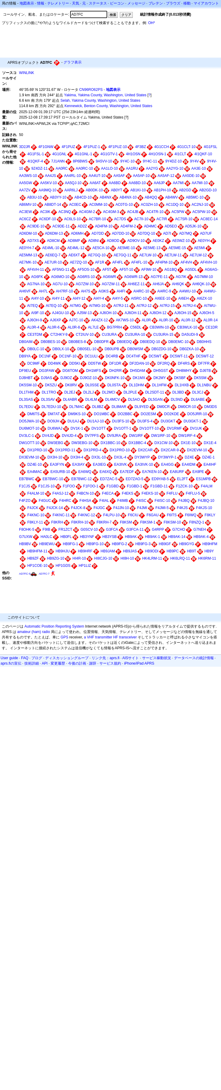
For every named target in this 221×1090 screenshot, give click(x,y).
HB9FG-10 (95, 544)
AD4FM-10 (103, 226)
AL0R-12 (188, 320)
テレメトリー (58, 3)
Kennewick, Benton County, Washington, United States (108, 106)
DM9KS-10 (77, 414)
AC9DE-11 (61, 226)
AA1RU (132, 168)
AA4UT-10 (97, 176)
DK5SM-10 (28, 385)
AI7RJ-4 (189, 306)
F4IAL (104, 501)
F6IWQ (190, 515)
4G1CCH (161, 147)
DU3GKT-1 (192, 421)
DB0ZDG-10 (161, 349)
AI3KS (103, 291)
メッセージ (136, 3)
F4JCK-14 (55, 508)
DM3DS (210, 407)
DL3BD (178, 392)
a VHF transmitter (98, 637)
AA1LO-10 (109, 168)
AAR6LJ (71, 190)
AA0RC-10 (84, 168)
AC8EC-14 (209, 219)
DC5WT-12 (205, 356)
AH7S (85, 291)
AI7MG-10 (97, 306)
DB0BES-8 (77, 342)
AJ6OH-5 (206, 313)
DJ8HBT (26, 378)
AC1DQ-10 (175, 204)
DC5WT (155, 356)
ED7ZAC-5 (108, 479)
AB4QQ (151, 197)
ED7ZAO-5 (134, 479)
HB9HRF (85, 551)
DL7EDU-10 (51, 407)
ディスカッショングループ (67, 658)
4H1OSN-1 (158, 154)
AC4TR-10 (154, 212)
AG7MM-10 (204, 277)
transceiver (128, 637)
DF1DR (115, 363)
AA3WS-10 (28, 176)
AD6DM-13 (54, 233)
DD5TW (94, 363)
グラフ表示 (73, 62)
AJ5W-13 (84, 313)
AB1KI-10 (138, 190)
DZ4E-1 (208, 457)
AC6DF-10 (47, 219)
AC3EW (25, 212)
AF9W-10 (148, 269)
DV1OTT (99, 428)
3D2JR (24, 147)
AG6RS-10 (86, 277)
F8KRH (57, 522)
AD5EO (171, 226)
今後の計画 (77, 663)
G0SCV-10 (89, 529)
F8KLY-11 (35, 522)
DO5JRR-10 (197, 414)
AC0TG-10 (123, 204)
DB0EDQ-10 (150, 342)
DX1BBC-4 (137, 443)
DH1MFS (93, 371)
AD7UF (206, 233)
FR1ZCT (65, 529)
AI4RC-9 (164, 291)
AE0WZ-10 (181, 241)
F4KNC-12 (86, 515)
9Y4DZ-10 (173, 161)
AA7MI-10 (200, 183)
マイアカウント (206, 3)
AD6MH (77, 233)
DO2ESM (148, 414)
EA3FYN (57, 464)
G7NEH (199, 529)
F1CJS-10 (46, 486)
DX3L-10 (99, 457)
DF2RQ (163, 363)
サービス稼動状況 (156, 658)
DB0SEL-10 (86, 349)
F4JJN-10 (121, 508)
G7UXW (25, 537)
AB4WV (171, 197)
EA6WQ (84, 472)
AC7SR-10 (183, 219)
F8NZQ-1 (196, 522)
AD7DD (98, 233)
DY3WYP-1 (167, 457)
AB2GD (185, 190)
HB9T (191, 551)
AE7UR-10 (53, 262)
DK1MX (139, 378)
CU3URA (109, 334)
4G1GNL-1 (83, 154)
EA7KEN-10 (152, 472)
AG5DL (191, 269)
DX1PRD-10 (37, 450)
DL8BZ (97, 407)
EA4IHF (210, 464)
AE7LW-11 (173, 255)
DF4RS (184, 363)
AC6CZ (25, 219)
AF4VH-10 (208, 262)
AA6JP (159, 183)
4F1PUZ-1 (91, 147)
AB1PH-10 (162, 190)
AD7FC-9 (24, 573)
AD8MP (74, 241)
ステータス (98, 3)
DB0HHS (204, 342)
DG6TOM (70, 371)
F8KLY (210, 515)
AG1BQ (170, 269)
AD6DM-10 (28, 233)
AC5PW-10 (201, 212)
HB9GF (165, 544)
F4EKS (127, 493)
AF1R (99, 262)
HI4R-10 (79, 558)
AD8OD (113, 241)
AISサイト (130, 658)
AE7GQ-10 (97, 255)
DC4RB (112, 356)
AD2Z (82, 226)
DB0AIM (26, 342)
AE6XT (74, 255)
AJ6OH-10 (108, 313)
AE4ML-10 (50, 248)
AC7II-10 (141, 219)
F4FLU (172, 493)
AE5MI (199, 248)
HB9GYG (186, 544)
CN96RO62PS (91, 90)
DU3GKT (168, 421)
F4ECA (108, 493)
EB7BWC (26, 479)
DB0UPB (111, 349)
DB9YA (24, 356)
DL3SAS (26, 399)
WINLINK (26, 73)
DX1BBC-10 (110, 443)
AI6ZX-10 (204, 298)
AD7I (167, 233)
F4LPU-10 (111, 515)
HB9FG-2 (119, 544)
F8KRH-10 (80, 522)
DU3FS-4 (144, 421)
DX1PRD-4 (92, 450)
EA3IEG (99, 464)
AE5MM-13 (28, 255)
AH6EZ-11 (136, 284)
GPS (64, 637)
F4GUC (45, 501)
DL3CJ (197, 392)
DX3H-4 (76, 457)
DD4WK (54, 363)
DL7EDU (26, 407)
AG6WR (109, 277)
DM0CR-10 (187, 407)
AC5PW (177, 212)
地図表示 (27, 3)
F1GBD (113, 486)
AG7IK (181, 277)
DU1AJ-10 (95, 421)
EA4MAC (34, 472)
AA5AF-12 (166, 176)
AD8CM (53, 241)
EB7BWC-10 (52, 479)
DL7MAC (76, 407)
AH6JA (158, 284)
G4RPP (158, 529)
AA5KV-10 (48, 183)
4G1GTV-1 (108, 154)
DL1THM (26, 392)
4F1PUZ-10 (117, 147)
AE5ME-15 (177, 248)
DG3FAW (46, 371)
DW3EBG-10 (81, 443)
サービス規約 (110, 663)
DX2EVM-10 (197, 450)
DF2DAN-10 (139, 363)
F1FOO (69, 486)
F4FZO (24, 501)
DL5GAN (155, 399)
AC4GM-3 (111, 212)
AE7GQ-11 (122, 255)
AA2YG (152, 168)
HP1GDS (63, 566)
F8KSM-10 (172, 522)
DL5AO (134, 399)
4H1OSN (133, 154)
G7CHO (178, 529)
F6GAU (153, 515)
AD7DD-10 (120, 233)
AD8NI (93, 241)
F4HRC (65, 501)
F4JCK (33, 508)
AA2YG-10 (174, 168)
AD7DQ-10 (146, 233)
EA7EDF (127, 472)
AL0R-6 (53, 327)
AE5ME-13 (151, 248)
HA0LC (46, 537)
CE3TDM (34, 334)
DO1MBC (101, 414)
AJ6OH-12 (158, 313)
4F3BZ (140, 147)
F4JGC (99, 508)
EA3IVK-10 (144, 464)
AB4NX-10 (128, 197)
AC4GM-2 (87, 212)
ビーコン (117, 3)
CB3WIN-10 (159, 327)
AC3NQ (64, 212)
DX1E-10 (188, 443)
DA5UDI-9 (190, 334)
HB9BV (25, 544)
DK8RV (71, 385)
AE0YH (204, 241)
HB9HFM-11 (37, 551)
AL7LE (93, 327)
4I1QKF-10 (203, 154)
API (45, 663)
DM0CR (163, 407)
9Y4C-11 (150, 161)
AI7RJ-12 (143, 306)
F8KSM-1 (148, 522)
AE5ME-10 (126, 248)
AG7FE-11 (159, 277)
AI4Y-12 (79, 298)
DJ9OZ (66, 378)
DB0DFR (101, 342)
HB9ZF (33, 558)
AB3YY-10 (58, 197)
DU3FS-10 (120, 421)
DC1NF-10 (67, 356)
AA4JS (50, 176)
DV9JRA (114, 436)
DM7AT (54, 414)
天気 (75, 3)
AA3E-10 (198, 168)
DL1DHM (136, 385)
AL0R (146, 320)
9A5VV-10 (104, 161)
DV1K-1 (76, 428)
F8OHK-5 (26, 529)
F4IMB (122, 501)
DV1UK (196, 428)
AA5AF (119, 176)
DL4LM (91, 399)
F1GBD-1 (134, 486)
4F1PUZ (68, 147)
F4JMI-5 (162, 508)
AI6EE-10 (162, 298)
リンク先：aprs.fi (106, 658)
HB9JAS (130, 551)
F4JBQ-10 (206, 501)
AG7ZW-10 (85, 284)
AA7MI (178, 183)
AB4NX (105, 197)
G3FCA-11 (134, 529)
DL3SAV (48, 399)
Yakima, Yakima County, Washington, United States (105, 95)
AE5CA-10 (101, 248)
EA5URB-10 (60, 472)
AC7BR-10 (97, 219)
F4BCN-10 (85, 493)
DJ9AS (46, 378)
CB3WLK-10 (187, 327)
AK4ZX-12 (99, 320)
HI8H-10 (127, 558)
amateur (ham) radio (33, 632)
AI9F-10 (37, 313)
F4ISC (141, 501)
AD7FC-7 (44, 573)
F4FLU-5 (193, 493)
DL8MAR (119, 407)
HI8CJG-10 (103, 558)
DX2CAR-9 (170, 450)
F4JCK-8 (78, 508)
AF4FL (117, 262)
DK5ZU (51, 385)
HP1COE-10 (37, 566)
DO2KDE (171, 414)
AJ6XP (55, 320)
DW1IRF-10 (160, 436)
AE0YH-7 (26, 248)
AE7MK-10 (27, 262)
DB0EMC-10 (178, 342)
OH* (151, 23)
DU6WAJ (55, 428)
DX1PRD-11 (65, 450)
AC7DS (120, 219)
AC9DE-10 (35, 226)
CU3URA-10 (135, 334)
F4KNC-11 (61, 515)
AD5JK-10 (193, 226)
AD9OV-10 (136, 241)
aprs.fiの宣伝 (11, 663)
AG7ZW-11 (111, 284)
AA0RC (62, 168)
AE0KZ (158, 241)
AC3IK (45, 212)
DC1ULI (91, 356)
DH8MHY (183, 371)
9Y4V (194, 161)
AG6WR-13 (133, 277)
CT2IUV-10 (85, 334)
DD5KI (74, 363)
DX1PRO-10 (120, 450)
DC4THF (133, 356)
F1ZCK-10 (184, 486)
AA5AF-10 (141, 176)
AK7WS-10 (125, 320)
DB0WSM (135, 349)
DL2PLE (130, 392)
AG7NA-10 (36, 284)
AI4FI (121, 291)
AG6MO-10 (60, 277)
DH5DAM (137, 371)
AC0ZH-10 (149, 204)
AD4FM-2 (128, 226)
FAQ (24, 658)
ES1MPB (203, 479)
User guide (9, 658)
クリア (126, 15)
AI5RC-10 (139, 298)
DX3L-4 (120, 457)
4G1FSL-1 (35, 154)
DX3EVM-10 (29, 457)
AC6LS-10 (72, 219)
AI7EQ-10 (54, 306)
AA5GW (25, 183)
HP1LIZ (85, 566)
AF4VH (186, 262)
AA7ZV (24, 190)
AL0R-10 (166, 320)
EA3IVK (120, 464)
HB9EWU (46, 544)
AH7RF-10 (64, 291)
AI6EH (183, 298)
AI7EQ (32, 306)
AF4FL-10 (139, 262)
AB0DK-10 (94, 190)
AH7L (43, 291)
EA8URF (177, 472)
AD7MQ (185, 233)
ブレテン (155, 3)
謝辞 (92, 663)
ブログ (36, 658)
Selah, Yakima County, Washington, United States (100, 100)
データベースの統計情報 (194, 658)
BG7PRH (114, 327)
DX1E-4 (210, 443)
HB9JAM (108, 551)
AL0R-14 (211, 320)
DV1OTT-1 (122, 428)
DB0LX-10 (60, 349)
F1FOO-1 (90, 486)
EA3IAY (78, 464)
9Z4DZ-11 (39, 168)
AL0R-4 (33, 327)
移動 (187, 3)
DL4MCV (112, 399)
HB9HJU (63, 551)
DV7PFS (92, 436)
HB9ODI (151, 551)
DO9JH (53, 421)
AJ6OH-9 (34, 320)
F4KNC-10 (36, 515)
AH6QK (178, 284)
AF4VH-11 (35, 269)
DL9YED (142, 407)
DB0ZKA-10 (189, 349)
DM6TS (33, 414)
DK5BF (180, 378)
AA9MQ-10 (47, 190)
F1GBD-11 (159, 486)
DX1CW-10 (163, 443)
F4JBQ (183, 501)
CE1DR (211, 327)
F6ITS (172, 515)
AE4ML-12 (75, 248)
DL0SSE (92, 385)
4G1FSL (210, 147)
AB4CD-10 (83, 197)
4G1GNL (59, 154)
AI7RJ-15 (167, 306)
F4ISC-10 (162, 501)
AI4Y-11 (58, 298)
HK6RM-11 (207, 558)
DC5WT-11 (179, 356)
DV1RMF (174, 428)
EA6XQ (106, 472)
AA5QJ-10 (73, 183)
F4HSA (85, 501)
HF (115, 637)
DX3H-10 (54, 457)
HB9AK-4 (201, 537)
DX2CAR (145, 450)
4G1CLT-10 (186, 147)
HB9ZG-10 (55, 558)
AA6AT (95, 183)
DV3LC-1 (26, 436)
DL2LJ (88, 392)
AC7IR (162, 219)
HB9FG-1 (70, 544)
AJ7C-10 (76, 320)
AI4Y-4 (98, 298)
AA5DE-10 (191, 176)
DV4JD (48, 436)
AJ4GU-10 (60, 313)
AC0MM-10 (98, 204)
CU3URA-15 (163, 334)
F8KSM (126, 522)
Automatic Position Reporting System (54, 626)
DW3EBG (55, 443)
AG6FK (37, 277)
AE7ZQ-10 (78, 262)
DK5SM (200, 378)
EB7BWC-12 (81, 479)
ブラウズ (173, 3)
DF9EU (25, 371)
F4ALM (207, 486)
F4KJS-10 (204, 508)
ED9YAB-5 (160, 479)
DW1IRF (136, 436)
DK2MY (160, 378)
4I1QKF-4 (35, 161)
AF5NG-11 (60, 269)
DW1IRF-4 (187, 436)
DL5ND (176, 399)
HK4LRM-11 (152, 558)
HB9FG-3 (143, 544)
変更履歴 (58, 663)
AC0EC (75, 204)
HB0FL (66, 537)
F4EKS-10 (150, 493)
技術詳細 (31, 663)
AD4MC (150, 226)
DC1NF (45, 356)
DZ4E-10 (34, 464)
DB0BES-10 (50, 342)
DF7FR (204, 363)
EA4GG (167, 464)
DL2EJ (69, 392)
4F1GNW (45, 147)
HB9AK (131, 537)
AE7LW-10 (148, 255)
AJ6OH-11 (133, 313)
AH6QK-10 (201, 284)
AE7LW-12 (198, 255)
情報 (40, 3)
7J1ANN (58, 161)
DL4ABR (70, 399)
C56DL (135, 327)
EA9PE (198, 472)
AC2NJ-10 (199, 204)
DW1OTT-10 (29, 443)
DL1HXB (182, 385)
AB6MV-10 (27, 204)
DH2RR (115, 371)
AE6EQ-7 (53, 255)
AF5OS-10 (86, 269)
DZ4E (189, 457)
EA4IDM (188, 464)
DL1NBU (204, 385)
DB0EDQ (124, 342)
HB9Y (209, 551)
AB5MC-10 (195, 197)
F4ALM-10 (35, 493)
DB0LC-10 (35, 349)
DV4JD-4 (69, 436)
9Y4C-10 (127, 161)
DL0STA (114, 385)
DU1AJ (73, 421)
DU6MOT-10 (29, 428)
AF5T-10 (126, 269)
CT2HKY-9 (58, 334)
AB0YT (116, 190)
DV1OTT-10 (149, 428)
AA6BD (114, 183)
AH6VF (25, 291)
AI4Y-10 (37, 298)
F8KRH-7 (104, 522)
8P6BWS (80, 161)
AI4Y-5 (117, 298)
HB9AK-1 (152, 537)
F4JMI (142, 508)
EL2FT (182, 479)
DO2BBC (125, 414)
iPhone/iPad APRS (139, 663)
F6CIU (133, 515)
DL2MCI (108, 392)
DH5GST (160, 371)
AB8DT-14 (52, 204)
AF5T (106, 269)
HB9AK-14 (176, 537)
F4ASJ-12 (60, 493)
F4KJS (182, 508)
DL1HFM (159, 385)
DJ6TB (205, 371)
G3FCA (112, 529)
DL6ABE (198, 399)
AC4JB (132, 212)
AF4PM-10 (164, 262)
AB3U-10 (34, 197)
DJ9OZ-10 (88, 378)
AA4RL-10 (72, 176)
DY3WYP (142, 457)
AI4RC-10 (141, 291)
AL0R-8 (74, 327)
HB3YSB (109, 537)
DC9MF (33, 363)
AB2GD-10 (208, 190)
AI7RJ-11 (121, 306)
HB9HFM (209, 544)
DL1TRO (49, 392)
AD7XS (33, 241)
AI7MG (75, 306)
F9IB (46, 529)
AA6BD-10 (137, 183)
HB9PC (173, 551)
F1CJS (24, 486)
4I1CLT (180, 154)
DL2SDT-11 (154, 392)
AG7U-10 (60, 284)
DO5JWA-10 (29, 421)
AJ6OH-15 (182, 313)
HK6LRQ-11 (180, 558)
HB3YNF (87, 537)
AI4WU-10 (187, 291)
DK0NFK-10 (115, 378)
